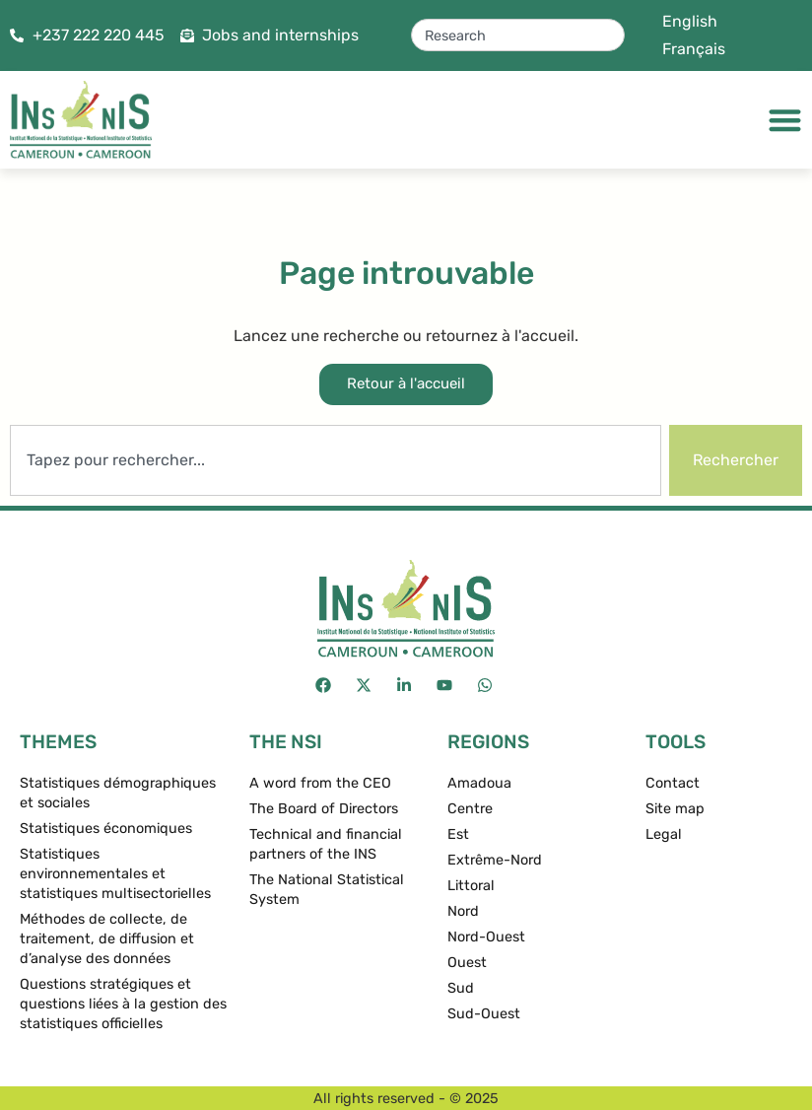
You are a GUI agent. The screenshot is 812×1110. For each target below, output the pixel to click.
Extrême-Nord (494, 860)
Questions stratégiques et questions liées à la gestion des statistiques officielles (123, 1004)
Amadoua (479, 783)
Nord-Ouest (486, 937)
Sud (460, 988)
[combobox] (518, 35)
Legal (663, 834)
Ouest (467, 962)
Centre (470, 808)
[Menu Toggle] (785, 120)
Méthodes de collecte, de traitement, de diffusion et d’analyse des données (107, 939)
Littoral (471, 885)
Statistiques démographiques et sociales (118, 793)
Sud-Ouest (483, 1014)
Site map (675, 808)
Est (458, 834)
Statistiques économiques (106, 828)
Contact (672, 783)
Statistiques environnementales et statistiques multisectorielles (115, 874)
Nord (463, 911)
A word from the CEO (320, 783)
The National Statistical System (326, 889)
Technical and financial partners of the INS (325, 844)
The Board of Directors (323, 808)
